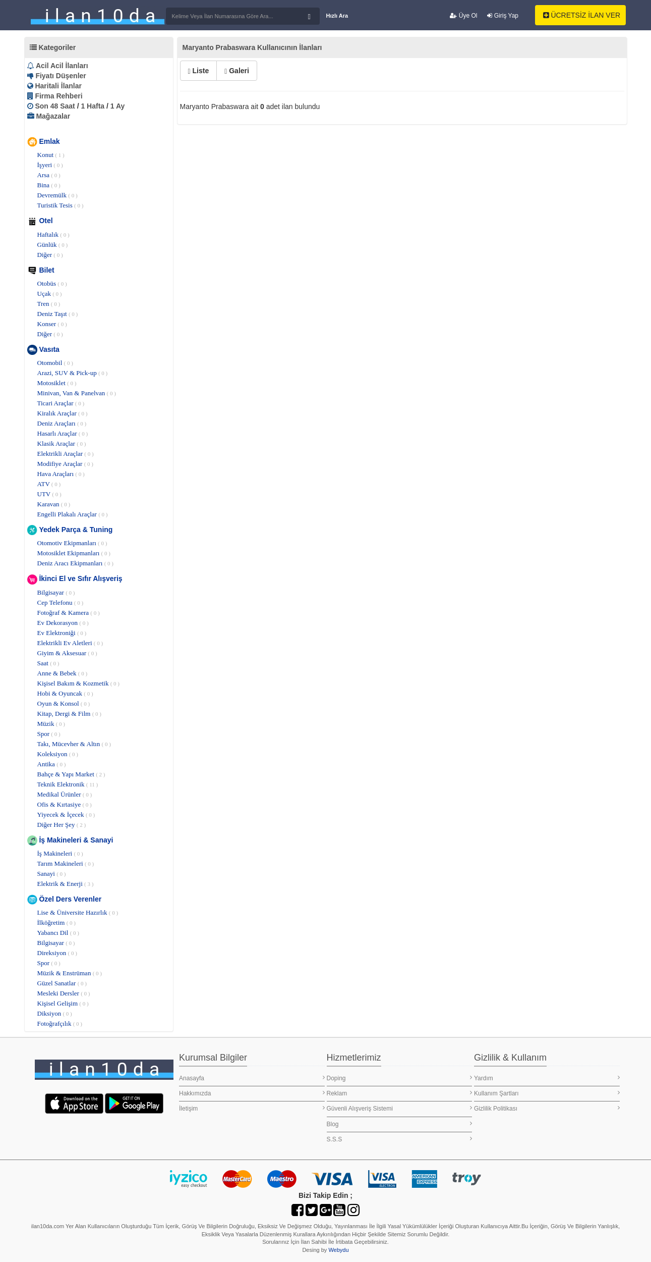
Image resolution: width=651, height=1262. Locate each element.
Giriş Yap (502, 15)
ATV (49, 484)
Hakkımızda (252, 1093)
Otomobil (55, 362)
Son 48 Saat (55, 106)
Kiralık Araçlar (62, 413)
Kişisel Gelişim (63, 1003)
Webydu (338, 1250)
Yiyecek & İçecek (66, 814)
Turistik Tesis (60, 205)
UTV (49, 494)
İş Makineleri (60, 853)
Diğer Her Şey (61, 824)
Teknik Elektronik (67, 784)
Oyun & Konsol (63, 703)
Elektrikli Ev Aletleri (70, 643)
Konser (52, 324)
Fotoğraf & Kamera (68, 612)
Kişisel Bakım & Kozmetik (78, 683)
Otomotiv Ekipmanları (72, 543)
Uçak (49, 293)
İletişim (252, 1108)
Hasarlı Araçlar (62, 433)
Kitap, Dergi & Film (69, 713)
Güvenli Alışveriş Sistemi (399, 1108)
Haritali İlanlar (58, 86)
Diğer (50, 254)
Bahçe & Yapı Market (71, 774)
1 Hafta (92, 106)
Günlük (52, 244)
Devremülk (57, 195)
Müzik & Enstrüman (69, 973)
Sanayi (51, 873)
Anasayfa (252, 1078)
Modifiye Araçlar (65, 463)
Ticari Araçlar (61, 403)
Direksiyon (57, 953)
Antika (51, 764)
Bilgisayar (56, 592)
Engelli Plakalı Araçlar (72, 514)
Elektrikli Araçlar (65, 453)
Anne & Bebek (62, 673)
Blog (399, 1124)
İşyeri (50, 165)
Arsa (49, 175)
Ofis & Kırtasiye (64, 804)
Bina (49, 185)
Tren (49, 303)
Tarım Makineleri (65, 863)
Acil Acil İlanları (62, 66)
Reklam (399, 1093)
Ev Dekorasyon (63, 622)
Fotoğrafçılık (59, 1023)
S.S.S (399, 1139)
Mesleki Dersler (63, 993)
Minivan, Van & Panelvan (76, 393)
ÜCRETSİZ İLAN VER (582, 15)
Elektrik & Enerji (65, 883)
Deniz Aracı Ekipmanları (75, 563)
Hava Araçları (61, 474)
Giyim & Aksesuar (67, 653)
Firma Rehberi (58, 96)
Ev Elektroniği (62, 633)
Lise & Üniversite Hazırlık (78, 912)
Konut (51, 155)
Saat (48, 663)
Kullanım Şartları (547, 1093)
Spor (49, 734)
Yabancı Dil (58, 932)
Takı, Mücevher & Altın (74, 744)
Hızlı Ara (337, 16)
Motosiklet (57, 383)
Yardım (547, 1078)
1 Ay (117, 106)
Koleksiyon (58, 754)
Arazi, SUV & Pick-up (72, 373)
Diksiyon (54, 1013)
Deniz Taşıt (57, 314)
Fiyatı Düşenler (60, 76)
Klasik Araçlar (61, 443)
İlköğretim (56, 922)
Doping (399, 1078)
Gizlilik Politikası (547, 1108)
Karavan (54, 504)
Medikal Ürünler (64, 794)
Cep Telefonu (60, 602)
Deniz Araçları (62, 423)
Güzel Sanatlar (62, 983)
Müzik (51, 723)
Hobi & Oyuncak (65, 693)
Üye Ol (463, 15)
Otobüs (52, 283)
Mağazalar (53, 116)
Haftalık (53, 234)
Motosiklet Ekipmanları (73, 553)
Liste (198, 71)
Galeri (236, 71)
